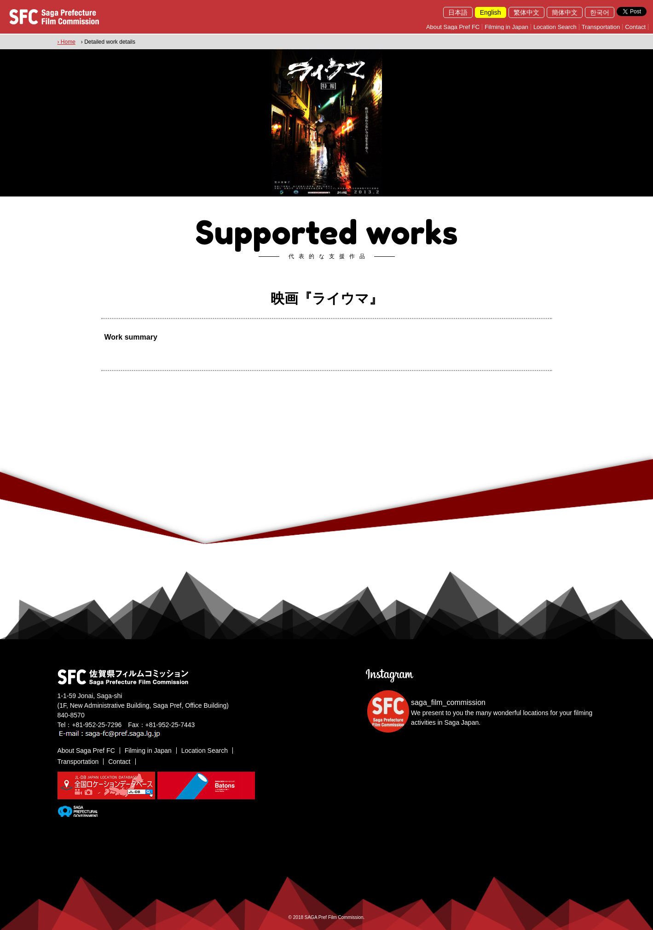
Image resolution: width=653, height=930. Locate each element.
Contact (635, 27)
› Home (66, 42)
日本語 (458, 12)
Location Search (555, 27)
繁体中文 (526, 12)
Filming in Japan (506, 27)
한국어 (599, 12)
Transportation (601, 27)
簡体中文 (565, 12)
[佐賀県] (78, 813)
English (490, 12)
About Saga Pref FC (453, 27)
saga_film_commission (448, 702)
